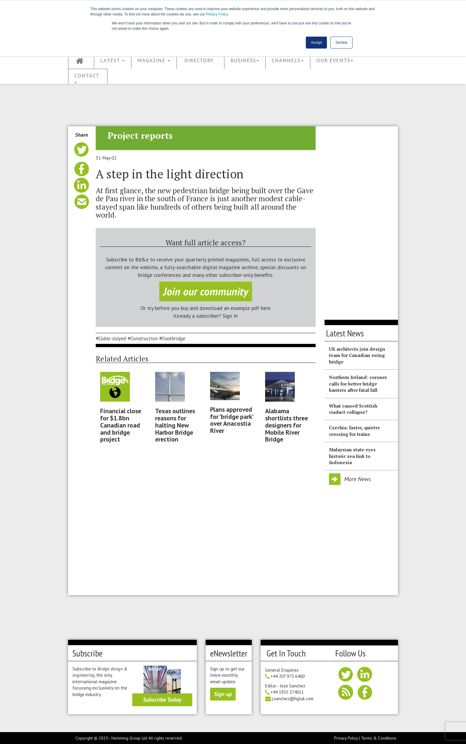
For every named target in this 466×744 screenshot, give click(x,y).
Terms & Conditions (378, 738)
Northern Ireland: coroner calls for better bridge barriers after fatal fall (358, 383)
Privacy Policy (217, 14)
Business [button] (244, 60)
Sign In (230, 315)
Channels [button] (287, 60)
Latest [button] (112, 60)
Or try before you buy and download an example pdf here (205, 308)
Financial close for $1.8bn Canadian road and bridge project (120, 425)
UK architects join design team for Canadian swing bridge (357, 355)
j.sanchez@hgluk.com (293, 698)
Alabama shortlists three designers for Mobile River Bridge (286, 425)
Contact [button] (86, 77)
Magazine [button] (153, 60)
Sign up (223, 694)
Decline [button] (341, 42)
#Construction (142, 338)
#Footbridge (172, 338)
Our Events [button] (334, 60)
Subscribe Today (162, 700)
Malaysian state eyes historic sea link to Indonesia (352, 456)
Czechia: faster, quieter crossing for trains (354, 431)
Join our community (205, 291)
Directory (199, 60)
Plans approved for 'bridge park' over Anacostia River (231, 420)
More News (357, 479)
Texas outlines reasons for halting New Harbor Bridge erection (175, 425)
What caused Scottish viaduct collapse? (353, 409)
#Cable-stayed (111, 338)
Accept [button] (316, 42)
